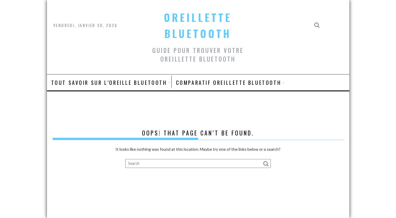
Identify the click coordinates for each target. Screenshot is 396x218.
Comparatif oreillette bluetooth (228, 82)
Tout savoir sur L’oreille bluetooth (109, 82)
